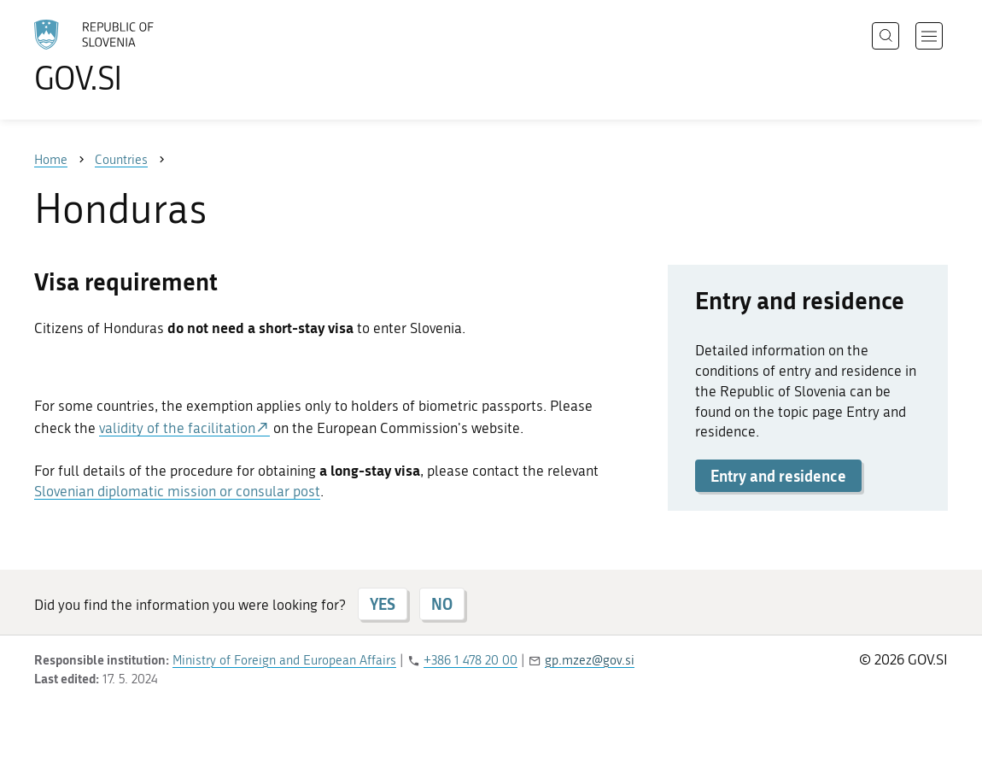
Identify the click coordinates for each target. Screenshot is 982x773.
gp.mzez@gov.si (589, 660)
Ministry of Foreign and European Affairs (284, 660)
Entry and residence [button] (778, 476)
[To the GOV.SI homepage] (141, 56)
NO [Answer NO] (442, 604)
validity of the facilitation (177, 427)
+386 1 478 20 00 (470, 660)
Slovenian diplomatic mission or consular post (177, 491)
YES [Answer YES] (382, 604)
